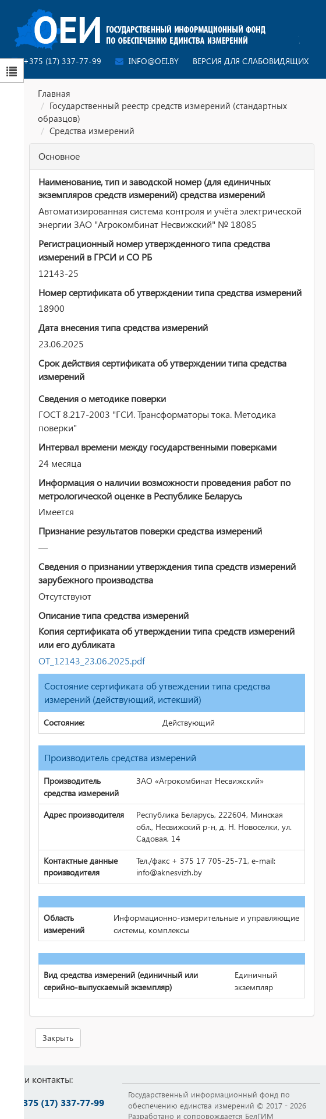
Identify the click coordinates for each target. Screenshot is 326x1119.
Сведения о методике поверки (102, 398)
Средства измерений (91, 130)
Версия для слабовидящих (251, 60)
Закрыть (57, 1037)
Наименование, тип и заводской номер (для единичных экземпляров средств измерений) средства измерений (154, 188)
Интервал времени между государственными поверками (157, 447)
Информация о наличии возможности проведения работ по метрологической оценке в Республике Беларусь (164, 489)
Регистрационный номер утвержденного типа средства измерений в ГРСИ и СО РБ (154, 250)
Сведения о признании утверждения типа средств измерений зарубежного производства (167, 573)
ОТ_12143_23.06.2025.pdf (91, 660)
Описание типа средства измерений (113, 615)
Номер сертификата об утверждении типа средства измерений (170, 292)
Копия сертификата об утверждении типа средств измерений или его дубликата (166, 637)
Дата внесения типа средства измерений (123, 327)
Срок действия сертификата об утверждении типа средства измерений (162, 369)
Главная (54, 93)
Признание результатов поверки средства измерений (150, 531)
